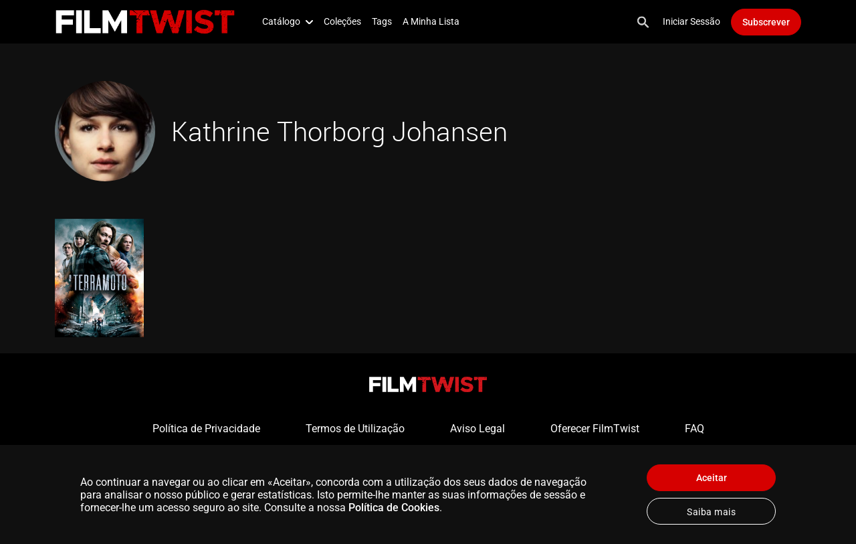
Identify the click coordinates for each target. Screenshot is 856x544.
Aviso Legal (477, 428)
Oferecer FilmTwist (594, 428)
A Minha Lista (431, 21)
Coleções (342, 21)
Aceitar (711, 477)
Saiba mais (711, 512)
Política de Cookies (393, 507)
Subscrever (766, 22)
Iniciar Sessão (691, 21)
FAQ (694, 428)
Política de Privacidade (206, 428)
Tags (382, 21)
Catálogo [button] (287, 21)
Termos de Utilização (355, 428)
